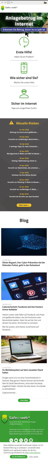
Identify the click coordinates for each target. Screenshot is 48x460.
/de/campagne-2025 (24, 23)
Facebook (26, 440)
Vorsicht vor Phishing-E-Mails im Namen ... (24, 182)
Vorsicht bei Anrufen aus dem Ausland (24, 196)
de (8, 2)
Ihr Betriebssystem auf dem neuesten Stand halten (24, 367)
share (36, 7)
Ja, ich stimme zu (18, 456)
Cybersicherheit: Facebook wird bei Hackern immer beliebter (24, 303)
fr (5, 2)
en (12, 2)
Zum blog (24, 400)
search (40, 7)
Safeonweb (9, 8)
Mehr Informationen (32, 452)
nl (2, 2)
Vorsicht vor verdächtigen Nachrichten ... (24, 139)
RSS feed (11, 440)
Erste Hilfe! (24, 47)
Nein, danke (33, 456)
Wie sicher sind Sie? (24, 73)
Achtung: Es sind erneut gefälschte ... (24, 132)
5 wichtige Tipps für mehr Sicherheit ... (24, 146)
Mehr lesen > (24, 205)
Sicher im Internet (24, 99)
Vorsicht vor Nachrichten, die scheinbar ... (24, 168)
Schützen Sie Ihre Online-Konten (24, 175)
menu (45, 7)
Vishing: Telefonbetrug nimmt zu (24, 161)
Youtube (16, 440)
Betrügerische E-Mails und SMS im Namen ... (24, 153)
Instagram (31, 440)
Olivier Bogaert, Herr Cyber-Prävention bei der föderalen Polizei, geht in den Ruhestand (24, 250)
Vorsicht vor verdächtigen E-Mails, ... (24, 189)
